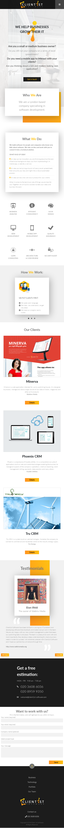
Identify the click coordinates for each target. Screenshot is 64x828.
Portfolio (32, 787)
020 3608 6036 (32, 817)
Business (32, 778)
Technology (32, 782)
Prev (5, 655)
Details (32, 402)
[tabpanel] (32, 296)
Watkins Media (32, 394)
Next (59, 655)
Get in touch (32, 79)
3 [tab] (34, 318)
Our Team (32, 792)
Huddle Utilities (32, 471)
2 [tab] (31, 318)
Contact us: (32, 812)
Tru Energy (32, 544)
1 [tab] (28, 318)
